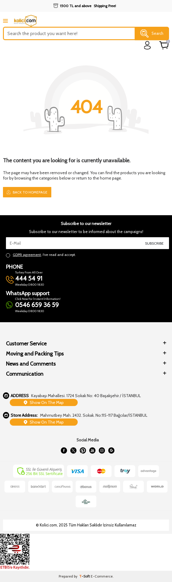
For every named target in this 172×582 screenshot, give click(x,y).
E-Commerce (102, 576)
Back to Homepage (27, 192)
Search (151, 33)
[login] (147, 45)
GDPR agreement (27, 254)
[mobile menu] (5, 20)
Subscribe (154, 243)
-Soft (85, 576)
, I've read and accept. (41, 254)
